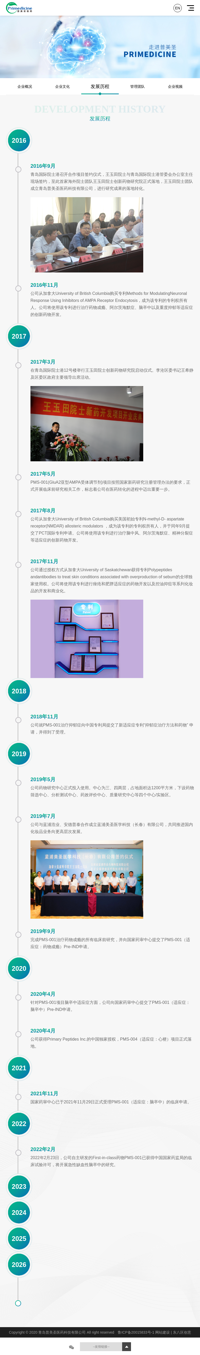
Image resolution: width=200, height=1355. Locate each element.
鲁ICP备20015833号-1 (136, 1332)
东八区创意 (182, 1332)
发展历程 (100, 86)
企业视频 (175, 86)
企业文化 (62, 86)
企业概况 (24, 86)
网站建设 (163, 1332)
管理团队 (137, 86)
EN (177, 8)
